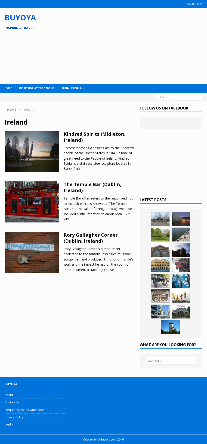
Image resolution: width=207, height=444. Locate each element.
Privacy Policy (14, 417)
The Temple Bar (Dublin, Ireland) (92, 187)
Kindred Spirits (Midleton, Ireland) (95, 137)
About (9, 395)
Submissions (71, 88)
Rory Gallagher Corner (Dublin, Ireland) (91, 238)
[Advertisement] (134, 45)
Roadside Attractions (36, 88)
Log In (9, 424)
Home (7, 88)
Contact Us (12, 402)
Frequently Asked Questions (24, 410)
